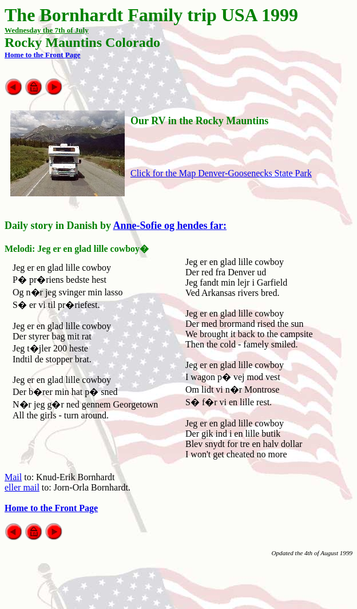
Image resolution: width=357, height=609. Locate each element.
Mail (13, 477)
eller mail (22, 487)
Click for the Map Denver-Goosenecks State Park (221, 173)
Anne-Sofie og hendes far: (170, 225)
